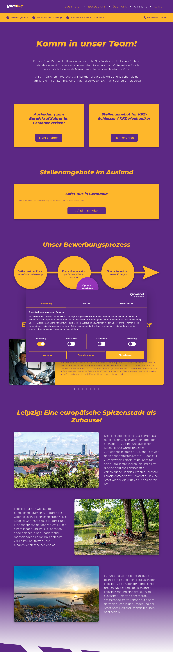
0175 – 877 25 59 (153, 22)
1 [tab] (74, 403)
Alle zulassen (125, 355)
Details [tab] (86, 303)
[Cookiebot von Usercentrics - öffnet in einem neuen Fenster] (132, 295)
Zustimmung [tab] (46, 303)
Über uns (120, 8)
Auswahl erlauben (86, 355)
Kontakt (160, 8)
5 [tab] (90, 403)
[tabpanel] (86, 371)
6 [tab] (94, 403)
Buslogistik (97, 8)
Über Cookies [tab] (126, 303)
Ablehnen (47, 355)
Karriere (140, 8)
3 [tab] (82, 403)
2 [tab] (78, 403)
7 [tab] (98, 403)
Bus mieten (73, 8)
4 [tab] (86, 403)
